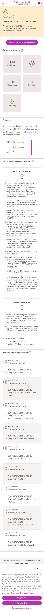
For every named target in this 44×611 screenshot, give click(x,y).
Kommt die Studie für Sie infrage (22, 42)
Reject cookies (22, 603)
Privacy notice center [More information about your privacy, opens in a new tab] (27, 593)
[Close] (37, 568)
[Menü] (3, 3)
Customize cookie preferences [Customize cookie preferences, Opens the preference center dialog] (22, 608)
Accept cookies (22, 598)
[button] (13, 17)
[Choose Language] (40, 3)
